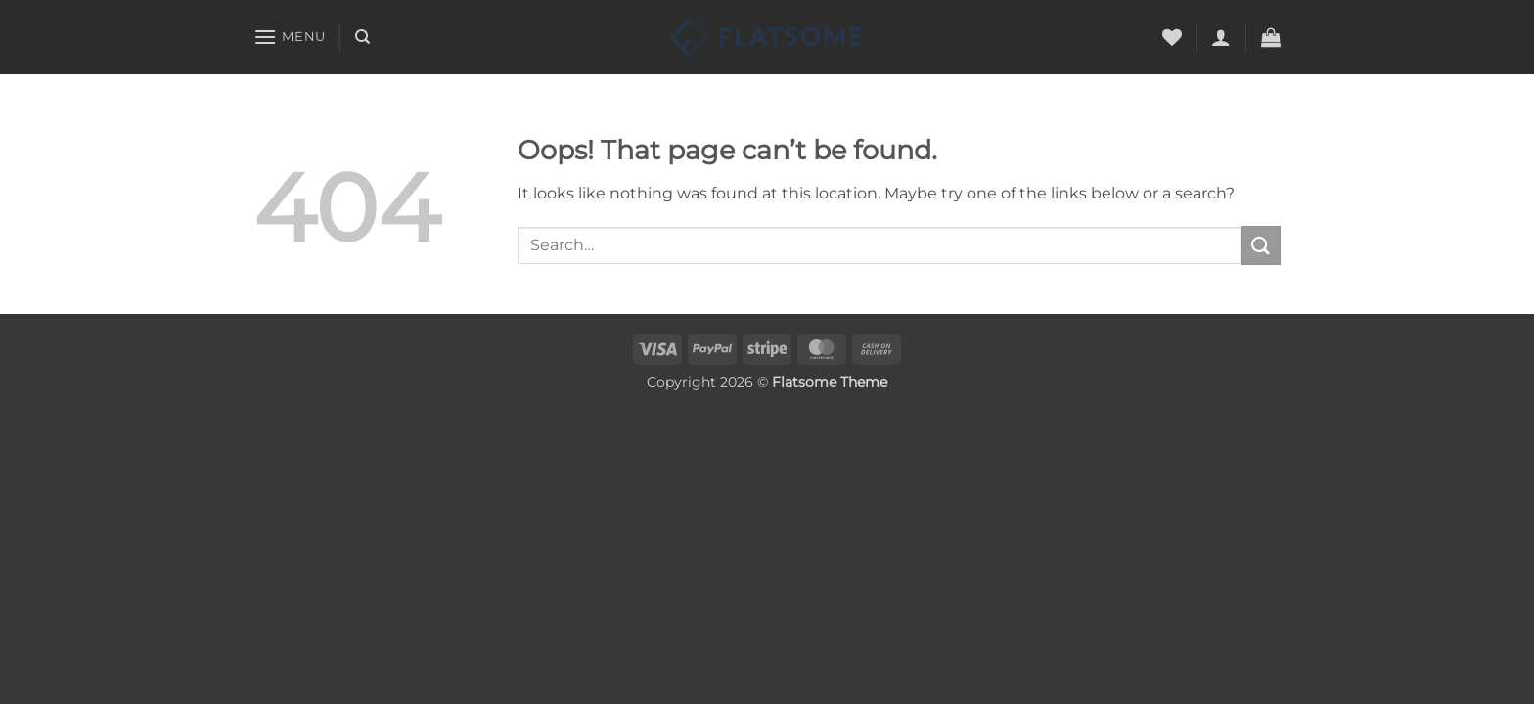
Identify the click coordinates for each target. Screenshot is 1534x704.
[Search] (362, 37)
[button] (289, 37)
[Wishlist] (1172, 37)
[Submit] (1261, 245)
